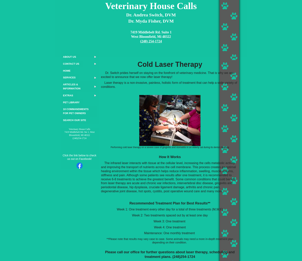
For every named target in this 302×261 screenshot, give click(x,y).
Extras (68, 95)
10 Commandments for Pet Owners (76, 111)
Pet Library (71, 102)
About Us (69, 56)
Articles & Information (72, 86)
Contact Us (71, 63)
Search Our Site (74, 120)
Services (69, 77)
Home (66, 70)
